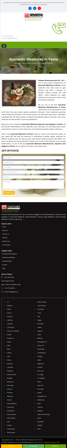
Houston (40, 367)
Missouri (9, 389)
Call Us (11, 446)
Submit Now (9, 193)
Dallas (39, 360)
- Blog (3, 268)
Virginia (39, 320)
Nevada (9, 400)
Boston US (40, 345)
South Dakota (41, 305)
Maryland (10, 371)
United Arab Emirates (43, 414)
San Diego (40, 389)
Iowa (8, 356)
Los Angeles (41, 378)
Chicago (39, 356)
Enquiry (55, 446)
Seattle (39, 393)
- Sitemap (4, 238)
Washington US (42, 396)
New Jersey (10, 407)
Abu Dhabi (40, 422)
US (8, 302)
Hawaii (9, 342)
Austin (39, 334)
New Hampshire (12, 403)
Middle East (40, 400)
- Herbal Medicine (6, 261)
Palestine (40, 411)
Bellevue (39, 338)
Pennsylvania (11, 429)
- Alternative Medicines (8, 257)
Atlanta (39, 327)
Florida (9, 334)
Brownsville (40, 349)
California (10, 320)
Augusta (39, 331)
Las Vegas (40, 374)
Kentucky (10, 363)
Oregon (9, 425)
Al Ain (39, 429)
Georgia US (10, 338)
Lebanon (40, 407)
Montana (10, 393)
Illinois (9, 349)
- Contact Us (5, 234)
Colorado (10, 324)
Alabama (9, 305)
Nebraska (10, 396)
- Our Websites (5, 245)
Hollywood (40, 363)
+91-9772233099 (7, 36)
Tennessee (40, 309)
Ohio (8, 422)
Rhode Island (11, 432)
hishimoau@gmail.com (9, 38)
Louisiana (10, 367)
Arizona (9, 313)
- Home (3, 227)
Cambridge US (41, 353)
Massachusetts (11, 374)
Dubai (39, 418)
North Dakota (11, 418)
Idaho (8, 345)
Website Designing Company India (48, 442)
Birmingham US (42, 342)
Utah (38, 316)
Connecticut (10, 327)
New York (40, 385)
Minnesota (10, 382)
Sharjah (39, 425)
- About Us (4, 230)
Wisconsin (40, 324)
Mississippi (10, 385)
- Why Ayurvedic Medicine (9, 254)
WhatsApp (33, 446)
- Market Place (5, 241)
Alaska (9, 309)
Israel (39, 403)
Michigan (9, 378)
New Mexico (11, 411)
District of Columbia (13, 331)
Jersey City (40, 371)
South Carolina (41, 302)
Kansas (9, 360)
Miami (39, 382)
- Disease (4, 265)
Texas (39, 313)
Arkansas (10, 316)
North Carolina (11, 414)
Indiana (9, 353)
